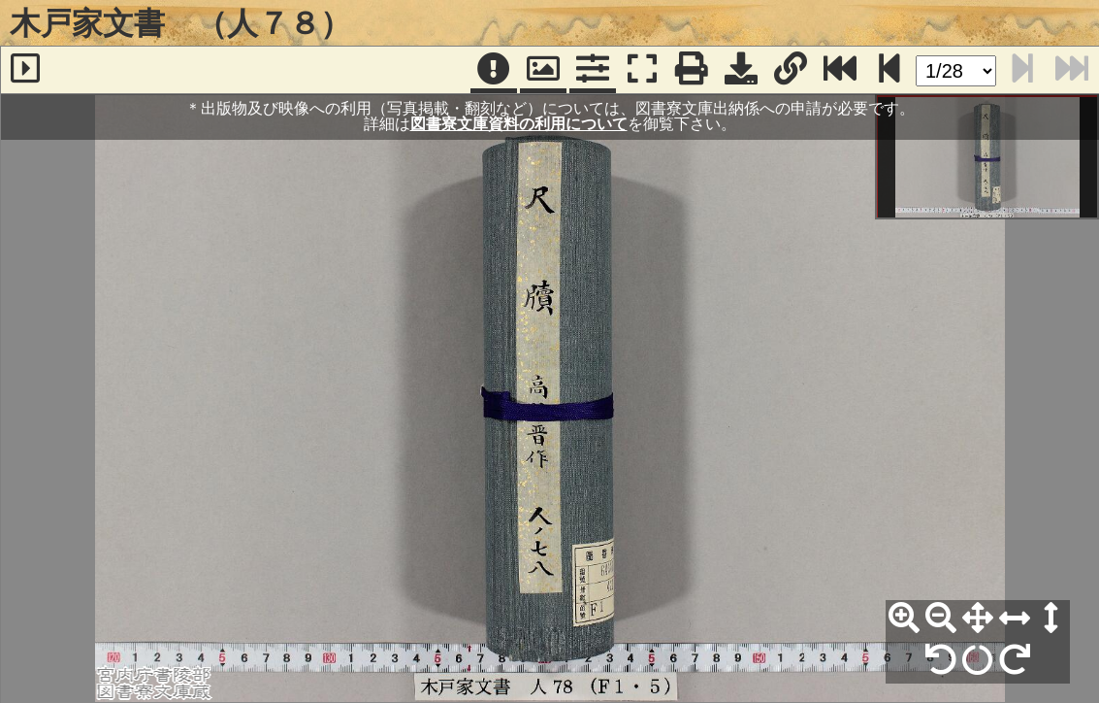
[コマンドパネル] (592, 70)
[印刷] (691, 70)
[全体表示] (977, 618)
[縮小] (940, 618)
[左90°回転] (940, 660)
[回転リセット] (977, 660)
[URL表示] (790, 70)
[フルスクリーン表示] (642, 70)
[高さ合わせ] (1051, 618)
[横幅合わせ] (1014, 618)
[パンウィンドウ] (543, 70)
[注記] (493, 70)
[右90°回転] (1014, 660)
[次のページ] (889, 70)
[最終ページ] (840, 70)
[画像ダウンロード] (741, 70)
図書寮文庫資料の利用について (519, 124)
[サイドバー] (25, 70)
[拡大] (904, 618)
